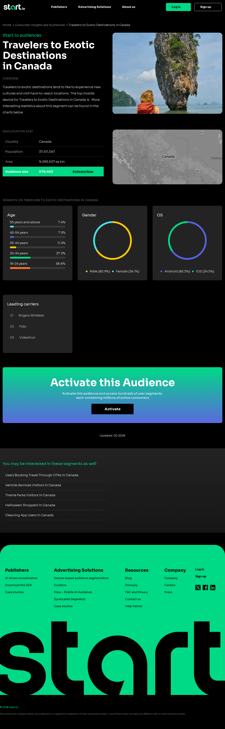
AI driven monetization (21, 578)
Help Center (133, 606)
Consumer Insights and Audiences (40, 25)
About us (128, 7)
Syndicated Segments (69, 599)
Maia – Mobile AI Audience (73, 592)
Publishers (59, 7)
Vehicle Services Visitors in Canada (33, 485)
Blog (128, 578)
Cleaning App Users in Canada (29, 515)
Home (7, 25)
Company (173, 570)
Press (168, 592)
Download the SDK (18, 585)
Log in (176, 7)
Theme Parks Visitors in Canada (30, 495)
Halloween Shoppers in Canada (30, 505)
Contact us (133, 599)
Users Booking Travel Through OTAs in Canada (41, 475)
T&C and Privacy (136, 592)
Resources (137, 570)
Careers (169, 585)
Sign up (205, 7)
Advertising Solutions (94, 7)
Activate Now (83, 171)
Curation (60, 585)
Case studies (14, 592)
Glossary (131, 585)
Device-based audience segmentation (81, 578)
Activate (113, 409)
